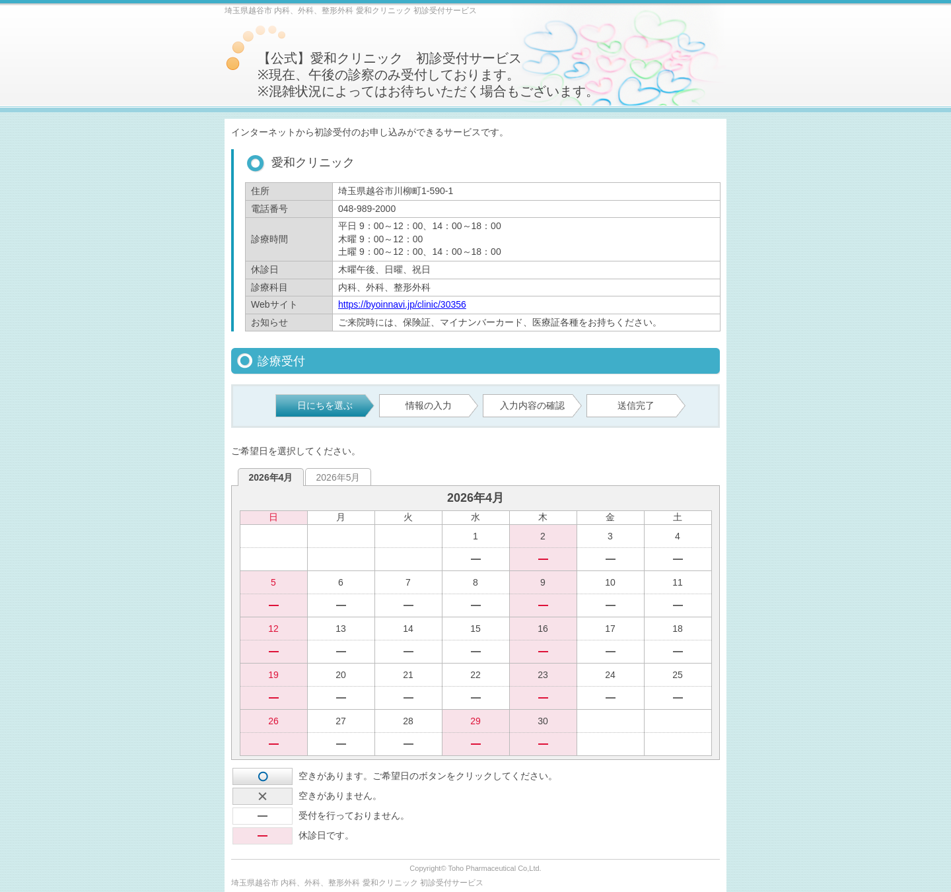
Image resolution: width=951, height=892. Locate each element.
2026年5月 (338, 477)
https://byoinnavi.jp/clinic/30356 (402, 304)
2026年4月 (271, 477)
